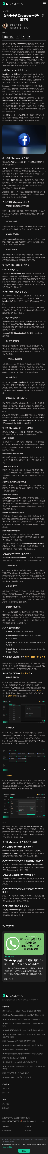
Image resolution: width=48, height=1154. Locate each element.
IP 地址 (39, 690)
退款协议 (28, 1131)
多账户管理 (12, 696)
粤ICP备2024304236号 (11, 1121)
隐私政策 (28, 1126)
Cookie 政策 (6, 1131)
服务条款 (5, 1126)
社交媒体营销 (9, 957)
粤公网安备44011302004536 (33, 1121)
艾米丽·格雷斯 (15, 25)
